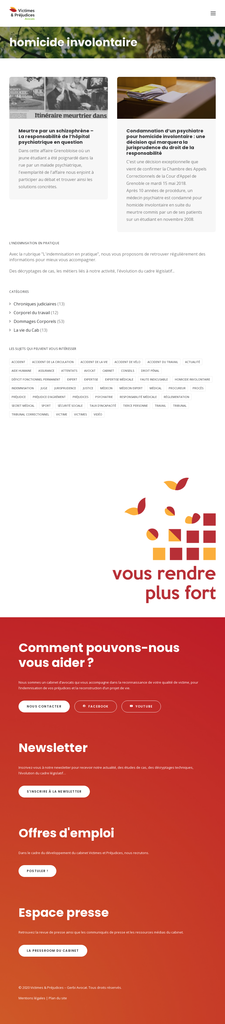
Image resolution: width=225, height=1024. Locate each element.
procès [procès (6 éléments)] (198, 388)
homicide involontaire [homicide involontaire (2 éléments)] (192, 379)
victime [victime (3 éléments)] (61, 414)
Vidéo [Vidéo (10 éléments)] (98, 414)
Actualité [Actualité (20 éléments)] (192, 362)
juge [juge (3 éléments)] (44, 388)
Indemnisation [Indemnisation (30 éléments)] (23, 388)
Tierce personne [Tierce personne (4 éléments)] (135, 405)
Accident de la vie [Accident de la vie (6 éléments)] (94, 362)
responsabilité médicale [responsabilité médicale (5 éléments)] (138, 397)
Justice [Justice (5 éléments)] (88, 388)
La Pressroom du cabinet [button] (53, 950)
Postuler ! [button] (37, 871)
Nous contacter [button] (44, 706)
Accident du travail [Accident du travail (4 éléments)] (163, 362)
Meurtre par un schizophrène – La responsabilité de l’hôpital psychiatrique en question (56, 136)
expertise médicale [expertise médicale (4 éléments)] (119, 379)
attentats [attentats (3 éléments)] (69, 371)
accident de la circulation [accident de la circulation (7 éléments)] (53, 362)
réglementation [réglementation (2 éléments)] (176, 397)
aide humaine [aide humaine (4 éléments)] (21, 371)
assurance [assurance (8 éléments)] (46, 371)
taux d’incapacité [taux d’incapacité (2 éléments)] (103, 405)
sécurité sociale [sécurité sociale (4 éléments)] (70, 405)
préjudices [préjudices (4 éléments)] (80, 397)
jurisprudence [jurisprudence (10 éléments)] (65, 388)
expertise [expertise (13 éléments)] (91, 379)
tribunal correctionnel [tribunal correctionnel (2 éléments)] (30, 414)
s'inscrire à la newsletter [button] (54, 791)
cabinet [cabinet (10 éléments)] (108, 371)
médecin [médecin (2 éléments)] (106, 388)
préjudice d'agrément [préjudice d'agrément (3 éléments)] (49, 397)
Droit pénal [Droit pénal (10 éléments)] (150, 371)
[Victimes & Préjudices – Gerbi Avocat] (21, 13)
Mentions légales (32, 998)
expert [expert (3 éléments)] (72, 379)
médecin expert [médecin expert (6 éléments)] (131, 388)
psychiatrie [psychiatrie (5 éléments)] (104, 397)
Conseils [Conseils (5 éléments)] (127, 371)
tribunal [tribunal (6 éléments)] (180, 405)
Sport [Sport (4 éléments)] (46, 405)
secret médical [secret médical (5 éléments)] (23, 405)
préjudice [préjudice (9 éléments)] (19, 397)
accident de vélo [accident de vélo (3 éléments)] (128, 362)
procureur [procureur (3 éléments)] (177, 388)
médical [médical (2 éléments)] (156, 388)
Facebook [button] (96, 706)
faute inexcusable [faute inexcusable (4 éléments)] (154, 379)
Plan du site (58, 998)
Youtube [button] (141, 706)
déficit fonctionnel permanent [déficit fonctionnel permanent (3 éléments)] (36, 379)
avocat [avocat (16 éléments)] (90, 371)
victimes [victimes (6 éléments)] (80, 414)
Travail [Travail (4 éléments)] (160, 405)
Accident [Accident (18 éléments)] (18, 362)
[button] (213, 13)
